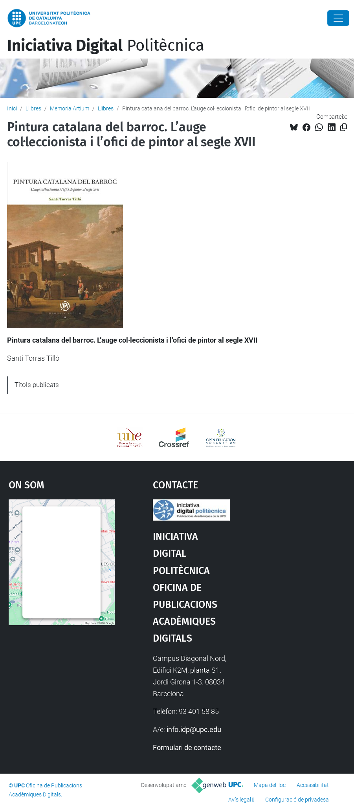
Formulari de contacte (187, 747)
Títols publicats (37, 385)
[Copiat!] (343, 127)
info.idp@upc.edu (194, 729)
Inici (12, 108)
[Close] (338, 18)
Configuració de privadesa (297, 799)
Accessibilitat (313, 785)
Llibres (33, 108)
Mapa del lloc (270, 785)
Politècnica (105, 45)
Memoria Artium (69, 108)
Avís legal (239, 799)
